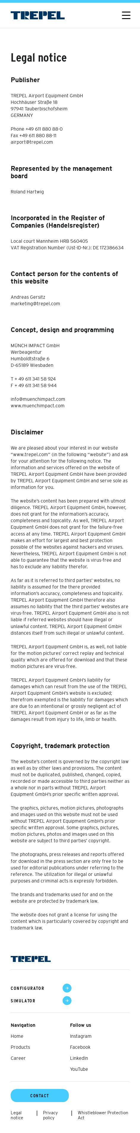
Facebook (80, 1047)
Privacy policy (50, 1115)
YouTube (79, 1069)
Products (20, 1047)
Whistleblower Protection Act (103, 1115)
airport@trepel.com (32, 142)
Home (17, 1036)
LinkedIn (79, 1058)
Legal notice (17, 1115)
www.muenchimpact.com (38, 405)
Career (18, 1058)
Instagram (81, 1036)
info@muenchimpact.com (38, 399)
